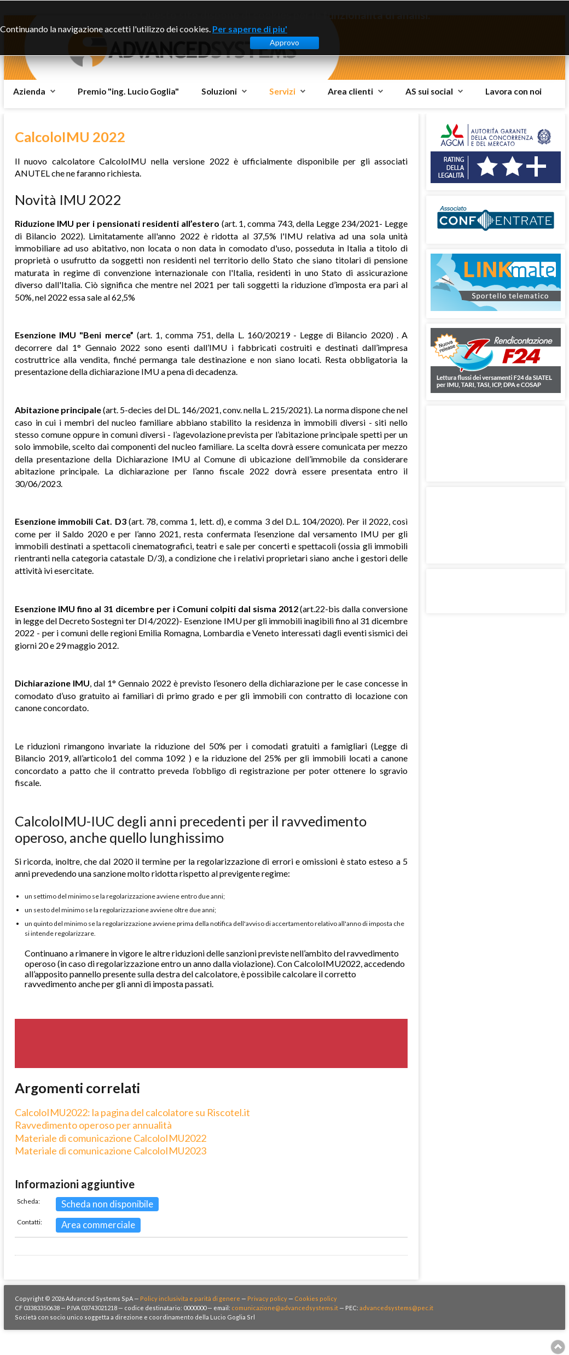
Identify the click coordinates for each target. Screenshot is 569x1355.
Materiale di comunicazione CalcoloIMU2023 (110, 1151)
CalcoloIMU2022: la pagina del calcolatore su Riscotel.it (132, 1112)
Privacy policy (267, 1298)
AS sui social (429, 91)
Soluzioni (219, 91)
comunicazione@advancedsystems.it (284, 1307)
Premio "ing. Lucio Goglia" (128, 91)
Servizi (282, 91)
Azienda (29, 91)
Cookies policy (315, 1298)
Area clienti (350, 91)
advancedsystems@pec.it (396, 1307)
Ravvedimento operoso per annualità (93, 1125)
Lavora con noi (513, 91)
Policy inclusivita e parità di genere (190, 1298)
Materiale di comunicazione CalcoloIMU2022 (110, 1138)
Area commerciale (98, 1224)
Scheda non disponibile (107, 1204)
